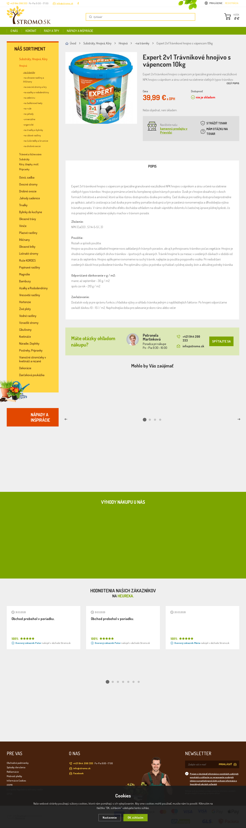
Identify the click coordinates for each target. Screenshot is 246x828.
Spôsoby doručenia (16, 767)
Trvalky (23, 205)
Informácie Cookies (16, 780)
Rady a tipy (51, 31)
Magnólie (24, 274)
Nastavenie (110, 817)
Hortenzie (25, 302)
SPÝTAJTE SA (221, 341)
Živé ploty (25, 309)
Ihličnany (24, 240)
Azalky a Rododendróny (33, 288)
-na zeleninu (29, 97)
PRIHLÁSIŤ (225, 764)
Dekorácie (25, 368)
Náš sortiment (30, 48)
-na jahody (28, 113)
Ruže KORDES (27, 260)
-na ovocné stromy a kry (35, 86)
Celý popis (233, 83)
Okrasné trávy (27, 219)
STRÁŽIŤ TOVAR (216, 123)
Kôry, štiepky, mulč (29, 164)
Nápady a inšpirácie (80, 31)
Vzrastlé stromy (28, 323)
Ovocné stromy (28, 184)
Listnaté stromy (28, 253)
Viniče (23, 226)
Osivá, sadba (26, 177)
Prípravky (24, 169)
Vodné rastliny (27, 316)
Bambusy (25, 281)
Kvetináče (25, 336)
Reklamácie (13, 771)
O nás (14, 31)
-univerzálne (29, 119)
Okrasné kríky (27, 247)
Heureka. (126, 595)
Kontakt (31, 31)
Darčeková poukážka (31, 375)
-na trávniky (29, 72)
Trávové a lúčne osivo (30, 154)
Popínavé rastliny (29, 267)
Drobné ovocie (28, 191)
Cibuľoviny (25, 330)
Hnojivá (23, 65)
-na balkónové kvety (32, 103)
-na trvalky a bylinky (33, 129)
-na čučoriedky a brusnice (35, 140)
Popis (152, 166)
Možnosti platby (14, 776)
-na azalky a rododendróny (36, 92)
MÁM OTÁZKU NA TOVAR (217, 131)
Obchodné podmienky (18, 762)
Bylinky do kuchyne (30, 212)
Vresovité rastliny (29, 295)
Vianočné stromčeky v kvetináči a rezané (32, 359)
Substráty (24, 159)
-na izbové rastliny (32, 135)
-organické (28, 124)
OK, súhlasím (135, 817)
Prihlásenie (216, 3)
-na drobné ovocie (32, 146)
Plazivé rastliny (28, 233)
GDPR (9, 784)
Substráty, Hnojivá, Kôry (33, 59)
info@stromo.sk (65, 3)
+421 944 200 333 (188, 338)
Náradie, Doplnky (29, 343)
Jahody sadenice (29, 198)
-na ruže (27, 108)
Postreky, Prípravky (30, 350)
